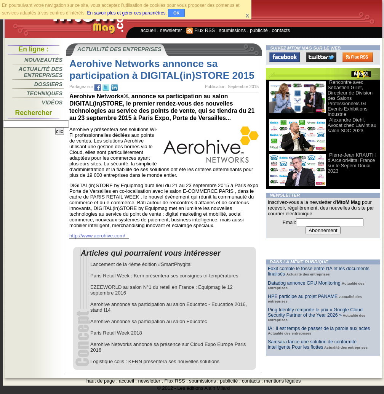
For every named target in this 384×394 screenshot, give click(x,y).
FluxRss (357, 57)
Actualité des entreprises (40, 72)
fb (97, 87)
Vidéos (52, 102)
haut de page (100, 381)
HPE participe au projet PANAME (303, 296)
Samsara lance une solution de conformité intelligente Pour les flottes (312, 344)
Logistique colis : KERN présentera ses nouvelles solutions (154, 361)
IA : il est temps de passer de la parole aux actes (319, 328)
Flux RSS (200, 30)
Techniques (44, 93)
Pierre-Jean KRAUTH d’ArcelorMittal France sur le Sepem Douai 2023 (352, 163)
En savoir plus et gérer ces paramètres (126, 13)
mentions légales (282, 381)
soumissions (232, 30)
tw (106, 87)
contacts (281, 30)
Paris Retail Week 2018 (116, 333)
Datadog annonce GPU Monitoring (305, 283)
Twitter (321, 57)
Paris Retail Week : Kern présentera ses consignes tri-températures (164, 276)
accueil (148, 30)
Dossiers (48, 84)
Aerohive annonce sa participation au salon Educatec (148, 321)
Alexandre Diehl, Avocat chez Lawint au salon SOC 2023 (352, 125)
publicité (259, 30)
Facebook (284, 57)
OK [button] (176, 13)
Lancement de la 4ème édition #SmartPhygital (141, 264)
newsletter (171, 30)
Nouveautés (43, 60)
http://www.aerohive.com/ (97, 236)
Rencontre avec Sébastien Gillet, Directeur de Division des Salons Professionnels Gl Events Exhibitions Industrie (350, 98)
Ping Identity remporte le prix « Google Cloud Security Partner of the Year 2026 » (315, 312)
